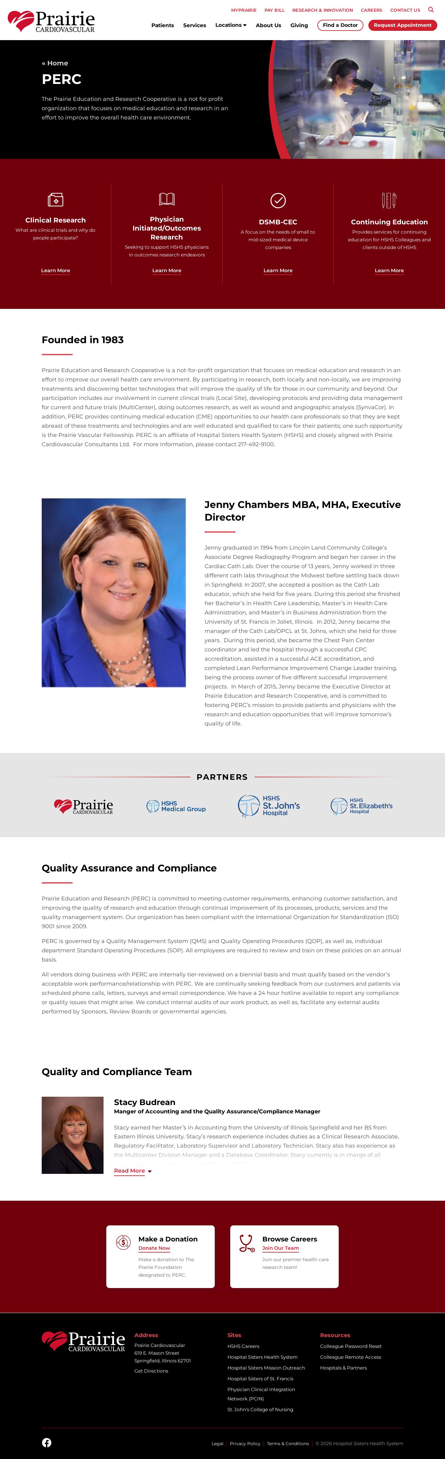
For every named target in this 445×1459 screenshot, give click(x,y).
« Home (55, 63)
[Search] (431, 10)
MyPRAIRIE (244, 10)
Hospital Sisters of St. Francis (260, 1379)
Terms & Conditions (288, 1443)
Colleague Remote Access (350, 1357)
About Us (268, 25)
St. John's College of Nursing (260, 1409)
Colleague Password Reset (351, 1346)
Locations (231, 25)
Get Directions (151, 1371)
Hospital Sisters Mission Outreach (266, 1368)
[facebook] (47, 1443)
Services (194, 25)
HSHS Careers (243, 1346)
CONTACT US (405, 10)
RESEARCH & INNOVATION (322, 10)
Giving (299, 25)
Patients (162, 25)
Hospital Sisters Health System (262, 1357)
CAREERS (372, 10)
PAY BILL (275, 10)
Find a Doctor (340, 25)
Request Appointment (403, 25)
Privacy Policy (245, 1443)
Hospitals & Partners (343, 1368)
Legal (217, 1443)
